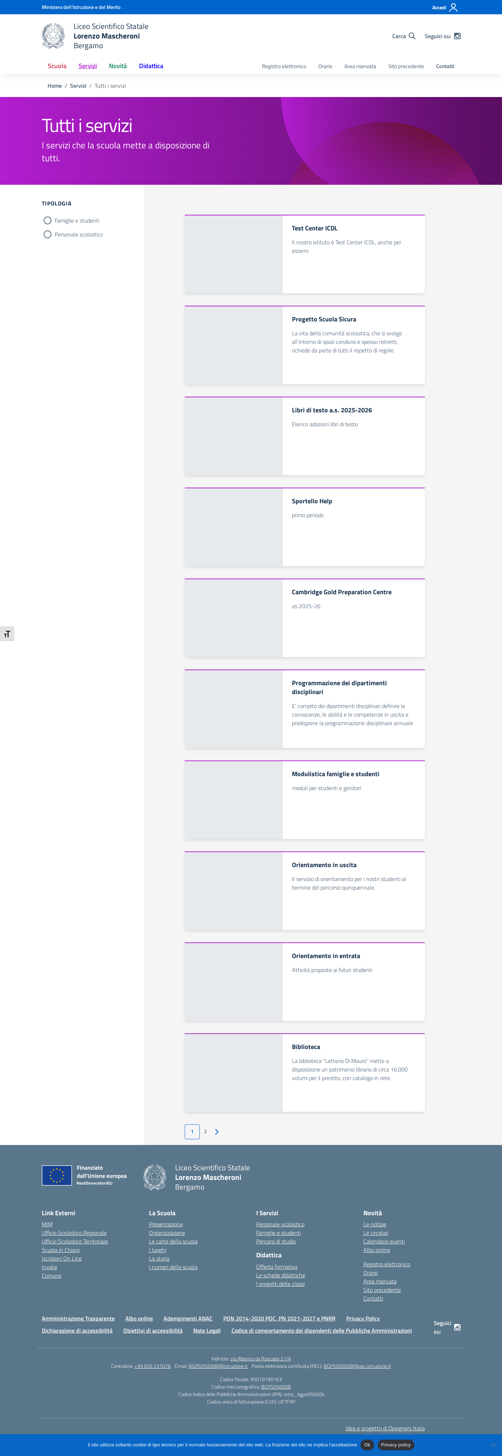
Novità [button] (118, 66)
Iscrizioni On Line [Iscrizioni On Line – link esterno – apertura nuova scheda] (62, 1258)
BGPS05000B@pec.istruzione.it (357, 1366)
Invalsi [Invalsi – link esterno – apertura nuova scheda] (49, 1267)
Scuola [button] (57, 66)
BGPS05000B (276, 1386)
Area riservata (360, 66)
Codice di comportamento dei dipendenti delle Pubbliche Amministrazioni (322, 1330)
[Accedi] (445, 7)
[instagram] (457, 36)
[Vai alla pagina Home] (55, 85)
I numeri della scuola (173, 1267)
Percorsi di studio (276, 1241)
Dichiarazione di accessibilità (77, 1330)
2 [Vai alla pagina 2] (205, 1131)
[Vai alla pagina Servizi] (78, 85)
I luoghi (157, 1250)
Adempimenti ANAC (188, 1318)
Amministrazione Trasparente (78, 1318)
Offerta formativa (277, 1266)
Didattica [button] (151, 66)
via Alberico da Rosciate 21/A (260, 1358)
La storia (159, 1258)
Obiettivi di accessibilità (153, 1330)
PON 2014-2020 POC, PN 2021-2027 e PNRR (279, 1318)
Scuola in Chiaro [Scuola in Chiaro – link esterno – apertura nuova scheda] (61, 1250)
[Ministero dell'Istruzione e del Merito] (81, 7)
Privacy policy (396, 1444)
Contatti (445, 66)
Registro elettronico (284, 66)
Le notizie (374, 1224)
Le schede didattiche (280, 1275)
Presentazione (166, 1224)
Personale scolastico (79, 234)
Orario (325, 66)
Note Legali (207, 1330)
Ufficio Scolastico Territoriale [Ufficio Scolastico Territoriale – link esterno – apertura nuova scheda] (75, 1241)
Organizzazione (167, 1232)
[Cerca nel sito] (404, 36)
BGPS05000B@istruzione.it (218, 1366)
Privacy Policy (363, 1318)
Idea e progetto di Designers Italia (385, 1428)
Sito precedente (406, 66)
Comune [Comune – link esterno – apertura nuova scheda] (51, 1275)
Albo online (376, 1250)
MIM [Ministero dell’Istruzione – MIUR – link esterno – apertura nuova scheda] (47, 1224)
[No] (493, 1445)
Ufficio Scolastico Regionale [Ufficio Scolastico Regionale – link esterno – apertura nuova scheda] (74, 1232)
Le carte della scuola (173, 1241)
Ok (367, 1444)
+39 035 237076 (152, 1366)
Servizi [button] (88, 66)
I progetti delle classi (280, 1283)
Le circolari (375, 1232)
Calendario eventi (384, 1241)
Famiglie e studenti (77, 220)
